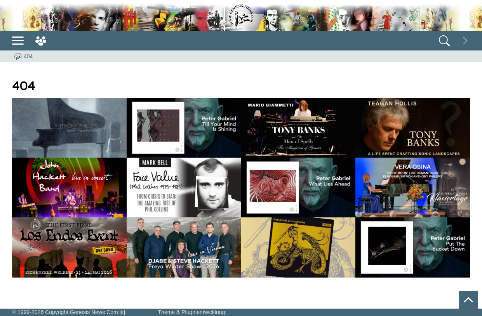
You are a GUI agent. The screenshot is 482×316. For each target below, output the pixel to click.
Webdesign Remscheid (257, 312)
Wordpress (142, 312)
